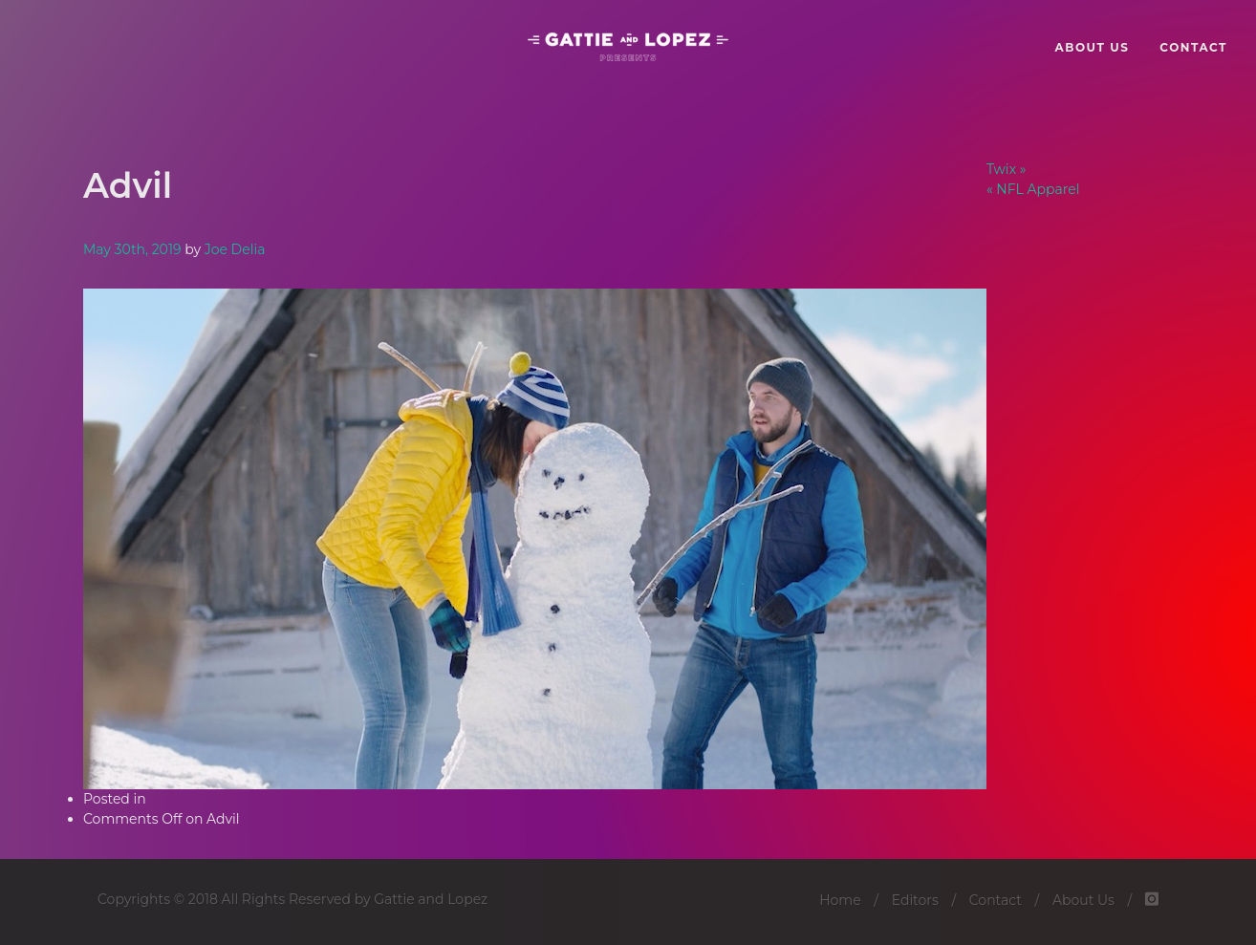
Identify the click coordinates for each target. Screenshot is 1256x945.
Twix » (1006, 169)
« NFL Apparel (1032, 189)
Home (839, 900)
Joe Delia (235, 249)
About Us (1083, 900)
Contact (995, 900)
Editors (915, 900)
